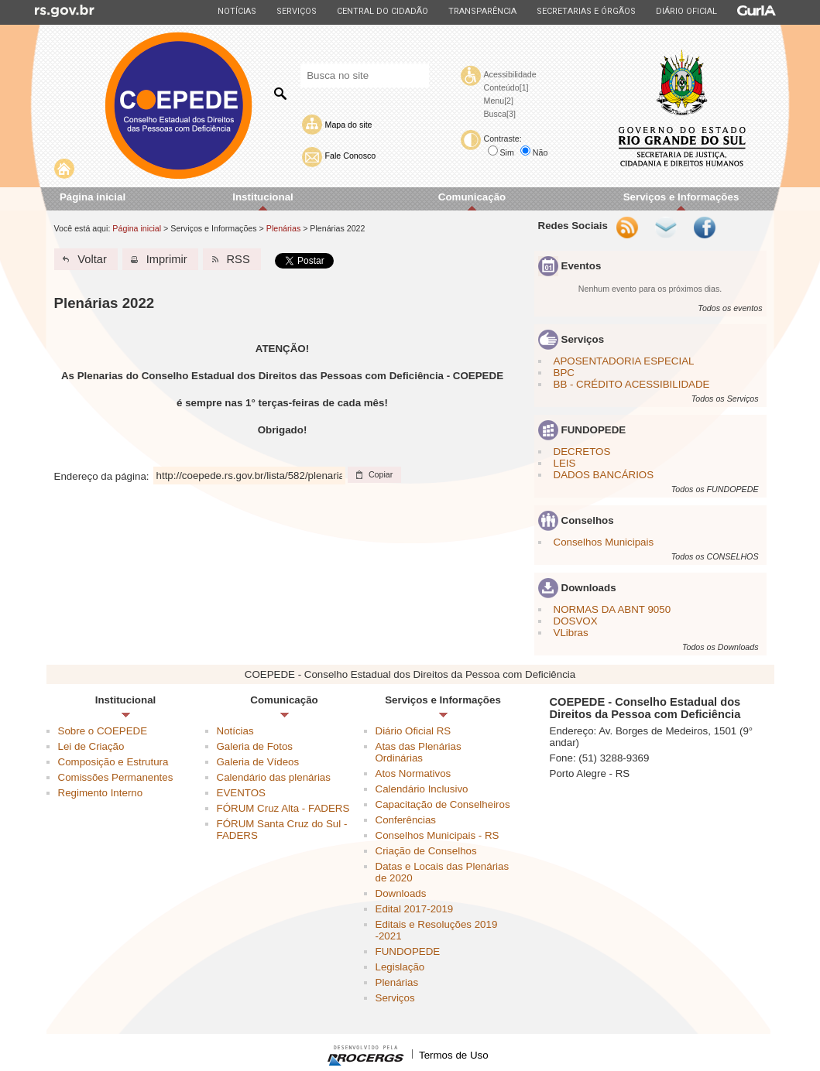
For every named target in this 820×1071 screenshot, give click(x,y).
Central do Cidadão (382, 10)
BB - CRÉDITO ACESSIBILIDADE (632, 384)
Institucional (262, 197)
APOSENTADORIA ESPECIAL (624, 361)
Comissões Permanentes (115, 777)
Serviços (296, 10)
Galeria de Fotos (255, 746)
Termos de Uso (454, 1055)
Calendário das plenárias (274, 777)
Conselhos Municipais (604, 542)
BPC (564, 372)
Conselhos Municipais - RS (437, 835)
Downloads (401, 893)
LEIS (565, 463)
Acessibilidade (510, 74)
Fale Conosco (350, 155)
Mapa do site (348, 124)
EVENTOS (241, 793)
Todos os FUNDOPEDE (715, 489)
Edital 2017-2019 (415, 909)
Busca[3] (500, 113)
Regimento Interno (100, 793)
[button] (86, 259)
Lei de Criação (91, 746)
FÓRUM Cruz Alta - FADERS (283, 808)
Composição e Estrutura (113, 762)
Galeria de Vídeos (258, 762)
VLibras (571, 632)
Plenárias (283, 228)
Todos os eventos (730, 308)
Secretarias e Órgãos (586, 10)
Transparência (482, 10)
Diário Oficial (686, 10)
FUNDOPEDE (408, 951)
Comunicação (472, 197)
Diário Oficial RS (413, 731)
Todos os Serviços (725, 398)
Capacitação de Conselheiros (443, 804)
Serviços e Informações (681, 197)
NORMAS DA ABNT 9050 (612, 609)
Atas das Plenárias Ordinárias (418, 752)
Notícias (236, 10)
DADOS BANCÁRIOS (604, 475)
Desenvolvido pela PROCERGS (366, 1055)
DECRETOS (582, 451)
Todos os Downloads (720, 647)
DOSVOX (576, 621)
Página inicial (92, 197)
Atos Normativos (413, 773)
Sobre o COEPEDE (103, 731)
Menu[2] (499, 100)
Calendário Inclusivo (422, 789)
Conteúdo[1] (506, 87)
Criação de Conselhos (426, 851)
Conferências (406, 820)
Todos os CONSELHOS (715, 556)
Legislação (400, 967)
